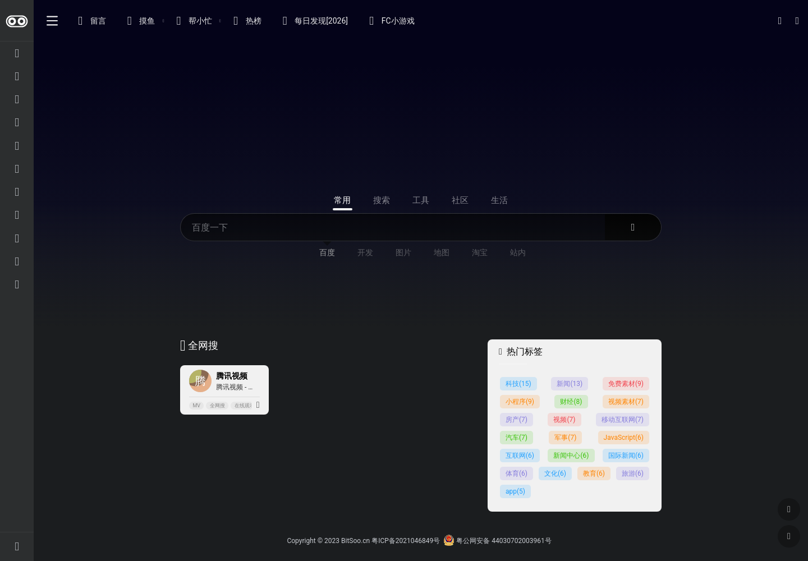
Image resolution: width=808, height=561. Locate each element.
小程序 (520, 402)
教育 (594, 473)
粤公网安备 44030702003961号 (497, 541)
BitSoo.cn (355, 541)
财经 (571, 402)
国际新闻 (626, 455)
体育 (516, 473)
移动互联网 (623, 420)
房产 (516, 420)
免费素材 (626, 384)
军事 (565, 438)
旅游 (633, 473)
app (515, 491)
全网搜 (217, 405)
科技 (518, 384)
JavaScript (624, 438)
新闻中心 (571, 455)
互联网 (520, 455)
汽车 (516, 438)
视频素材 (626, 402)
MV (196, 405)
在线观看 (245, 405)
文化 (555, 473)
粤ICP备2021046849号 (405, 541)
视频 (564, 420)
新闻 (569, 384)
